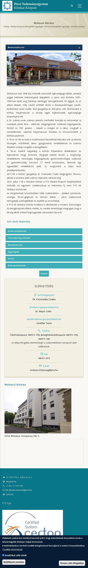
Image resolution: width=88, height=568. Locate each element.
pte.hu (9, 494)
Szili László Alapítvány (18, 221)
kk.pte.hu (11, 481)
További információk (12, 549)
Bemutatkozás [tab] (44, 47)
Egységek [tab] (13, 252)
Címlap (6, 26)
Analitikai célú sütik (16, 555)
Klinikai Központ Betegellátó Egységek (27, 26)
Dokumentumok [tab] (17, 265)
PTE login (7, 503)
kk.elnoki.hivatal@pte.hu (17, 490)
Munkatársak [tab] (15, 245)
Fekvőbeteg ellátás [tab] (19, 238)
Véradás (44, 273)
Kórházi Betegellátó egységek (57, 26)
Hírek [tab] (11, 259)
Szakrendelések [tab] (17, 231)
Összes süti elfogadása (72, 563)
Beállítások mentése (14, 562)
